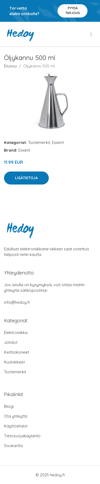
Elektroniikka (15, 332)
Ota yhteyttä (15, 416)
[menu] (91, 34)
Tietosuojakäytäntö (22, 435)
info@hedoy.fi (17, 302)
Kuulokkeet (14, 362)
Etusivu (10, 65)
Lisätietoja (26, 177)
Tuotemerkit (39, 142)
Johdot (10, 342)
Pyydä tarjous (72, 10)
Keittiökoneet (16, 352)
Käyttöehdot (15, 426)
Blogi (9, 406)
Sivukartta (13, 445)
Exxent (58, 142)
